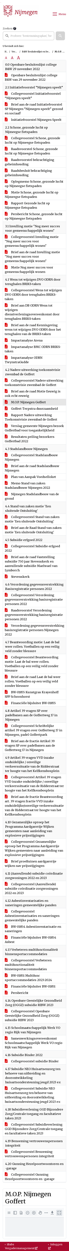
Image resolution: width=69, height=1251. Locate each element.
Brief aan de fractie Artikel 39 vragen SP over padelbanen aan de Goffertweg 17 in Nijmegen (30, 745)
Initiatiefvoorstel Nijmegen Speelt (33, 120)
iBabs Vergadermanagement (21, 1246)
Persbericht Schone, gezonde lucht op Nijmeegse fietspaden (33, 216)
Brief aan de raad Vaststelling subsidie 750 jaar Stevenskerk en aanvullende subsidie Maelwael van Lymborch (31, 563)
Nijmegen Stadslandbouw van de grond (32, 496)
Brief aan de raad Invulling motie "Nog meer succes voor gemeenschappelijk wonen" (32, 256)
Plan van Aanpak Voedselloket (30, 477)
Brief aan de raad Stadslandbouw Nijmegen (32, 468)
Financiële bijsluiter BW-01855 (30, 703)
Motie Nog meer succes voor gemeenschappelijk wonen (29, 270)
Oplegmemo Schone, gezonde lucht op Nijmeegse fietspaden (34, 184)
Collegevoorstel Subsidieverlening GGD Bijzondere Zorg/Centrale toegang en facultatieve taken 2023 (34, 1129)
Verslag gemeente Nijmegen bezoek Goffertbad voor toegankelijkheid (34, 428)
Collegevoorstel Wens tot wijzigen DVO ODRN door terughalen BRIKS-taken (33, 294)
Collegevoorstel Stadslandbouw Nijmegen (31, 457)
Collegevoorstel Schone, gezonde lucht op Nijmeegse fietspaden (32, 140)
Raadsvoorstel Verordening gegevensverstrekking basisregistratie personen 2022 (34, 614)
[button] (60, 35)
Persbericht (16, 993)
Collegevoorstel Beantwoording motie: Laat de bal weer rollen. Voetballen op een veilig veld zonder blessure (32, 663)
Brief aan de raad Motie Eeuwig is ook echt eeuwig (33, 393)
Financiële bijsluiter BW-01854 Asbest (30, 940)
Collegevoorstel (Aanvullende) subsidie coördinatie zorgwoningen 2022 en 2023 (31, 888)
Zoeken (8, 28)
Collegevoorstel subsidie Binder (32, 1061)
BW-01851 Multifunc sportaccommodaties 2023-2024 (28, 978)
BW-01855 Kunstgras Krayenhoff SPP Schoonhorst (32, 694)
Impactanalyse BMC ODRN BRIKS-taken (33, 349)
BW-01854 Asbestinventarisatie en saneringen (33, 929)
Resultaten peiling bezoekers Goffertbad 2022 (29, 439)
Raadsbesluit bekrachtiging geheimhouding (28, 173)
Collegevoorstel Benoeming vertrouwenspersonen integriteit (29, 1154)
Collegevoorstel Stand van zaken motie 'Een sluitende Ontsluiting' (32, 519)
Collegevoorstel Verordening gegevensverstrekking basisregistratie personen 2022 (34, 599)
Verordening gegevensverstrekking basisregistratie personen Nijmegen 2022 (34, 630)
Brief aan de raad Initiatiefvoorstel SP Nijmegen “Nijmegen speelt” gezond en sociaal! (34, 109)
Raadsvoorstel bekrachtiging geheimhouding (29, 162)
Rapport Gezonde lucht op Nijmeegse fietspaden (27, 205)
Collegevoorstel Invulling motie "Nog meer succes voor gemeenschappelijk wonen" (32, 241)
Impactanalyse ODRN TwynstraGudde (23, 360)
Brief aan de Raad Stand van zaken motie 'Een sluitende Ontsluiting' (33, 530)
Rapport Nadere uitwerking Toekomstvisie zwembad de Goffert (31, 417)
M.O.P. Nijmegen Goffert (25, 402)
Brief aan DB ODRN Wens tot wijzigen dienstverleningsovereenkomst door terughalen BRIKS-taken (32, 312)
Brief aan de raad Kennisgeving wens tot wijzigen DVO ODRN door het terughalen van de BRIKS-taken (33, 329)
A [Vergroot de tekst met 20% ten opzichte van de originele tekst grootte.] (12, 58)
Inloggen (55, 1246)
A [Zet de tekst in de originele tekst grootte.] (6, 58)
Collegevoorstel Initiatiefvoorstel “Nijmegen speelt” (33, 96)
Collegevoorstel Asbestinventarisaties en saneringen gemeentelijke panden (32, 916)
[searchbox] (28, 35)
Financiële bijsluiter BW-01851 (30, 986)
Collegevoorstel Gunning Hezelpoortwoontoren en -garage (29, 1177)
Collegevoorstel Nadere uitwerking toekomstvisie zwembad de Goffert (34, 383)
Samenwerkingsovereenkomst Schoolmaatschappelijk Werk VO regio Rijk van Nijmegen (33, 1043)
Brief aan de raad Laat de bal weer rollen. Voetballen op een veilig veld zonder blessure (33, 681)
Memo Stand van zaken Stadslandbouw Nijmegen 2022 (27, 485)
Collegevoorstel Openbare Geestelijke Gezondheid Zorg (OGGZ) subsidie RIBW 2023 (32, 1015)
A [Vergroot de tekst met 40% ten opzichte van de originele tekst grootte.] (18, 58)
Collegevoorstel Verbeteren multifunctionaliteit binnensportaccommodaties (28, 964)
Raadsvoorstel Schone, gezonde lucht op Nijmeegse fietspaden (31, 151)
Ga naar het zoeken (0, 2)
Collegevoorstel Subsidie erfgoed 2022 (32, 548)
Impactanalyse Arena (24, 340)
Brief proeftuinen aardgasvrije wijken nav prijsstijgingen (30, 863)
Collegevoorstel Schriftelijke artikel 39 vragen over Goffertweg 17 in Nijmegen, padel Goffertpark (33, 730)
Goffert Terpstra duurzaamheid (31, 408)
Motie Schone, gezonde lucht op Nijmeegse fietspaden (31, 195)
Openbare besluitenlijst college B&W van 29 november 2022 (31, 77)
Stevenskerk (17, 577)
